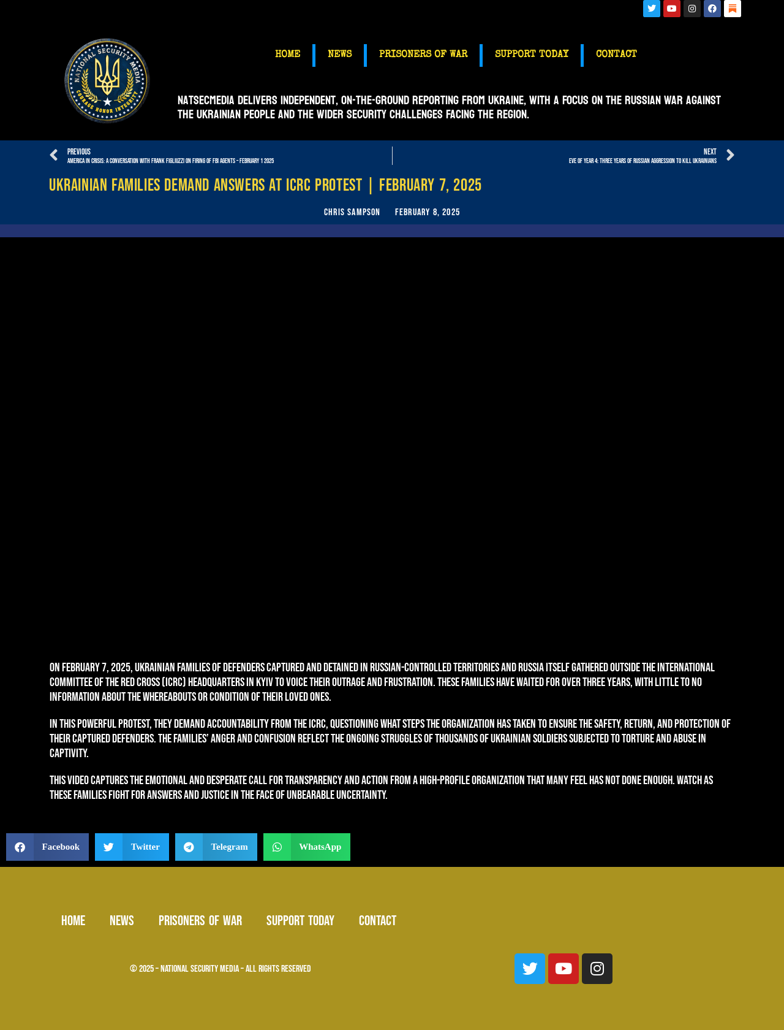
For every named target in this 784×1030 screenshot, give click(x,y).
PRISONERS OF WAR (423, 55)
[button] (47, 847)
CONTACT (616, 55)
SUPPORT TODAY (531, 55)
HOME (287, 55)
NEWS (340, 55)
